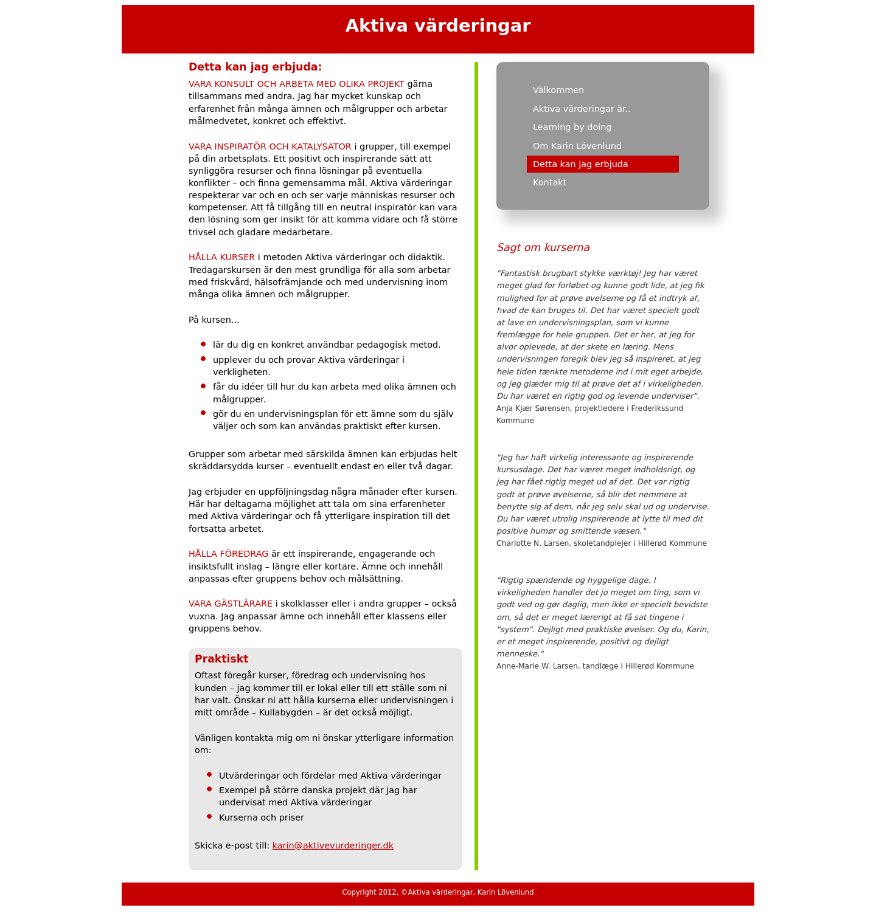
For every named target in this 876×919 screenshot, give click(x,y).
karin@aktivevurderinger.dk (333, 845)
